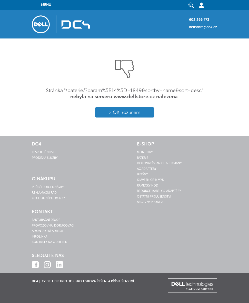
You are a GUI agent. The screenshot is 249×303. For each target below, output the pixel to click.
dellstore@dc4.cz (203, 27)
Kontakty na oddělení (50, 242)
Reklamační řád (44, 192)
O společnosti (43, 152)
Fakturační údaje (46, 220)
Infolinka (39, 236)
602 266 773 (199, 19)
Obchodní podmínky (48, 198)
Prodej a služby (45, 158)
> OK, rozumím (124, 112)
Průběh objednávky (48, 187)
